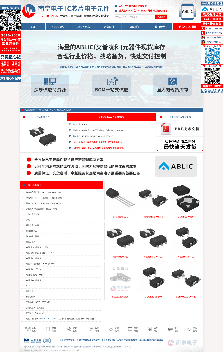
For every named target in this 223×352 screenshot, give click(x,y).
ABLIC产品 (83, 26)
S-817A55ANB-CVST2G (186, 297)
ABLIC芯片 (43, 110)
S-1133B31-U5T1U (120, 257)
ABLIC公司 (58, 26)
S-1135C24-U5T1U (186, 257)
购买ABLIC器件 (188, 26)
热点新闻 (134, 26)
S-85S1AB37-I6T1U (120, 297)
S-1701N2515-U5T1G (153, 257)
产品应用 (109, 26)
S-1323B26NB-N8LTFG (153, 217)
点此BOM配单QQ (214, 42)
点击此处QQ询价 (214, 37)
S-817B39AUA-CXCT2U (61, 110)
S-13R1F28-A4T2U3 (186, 217)
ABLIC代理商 (30, 110)
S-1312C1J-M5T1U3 (153, 297)
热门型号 (160, 26)
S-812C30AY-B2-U (120, 217)
